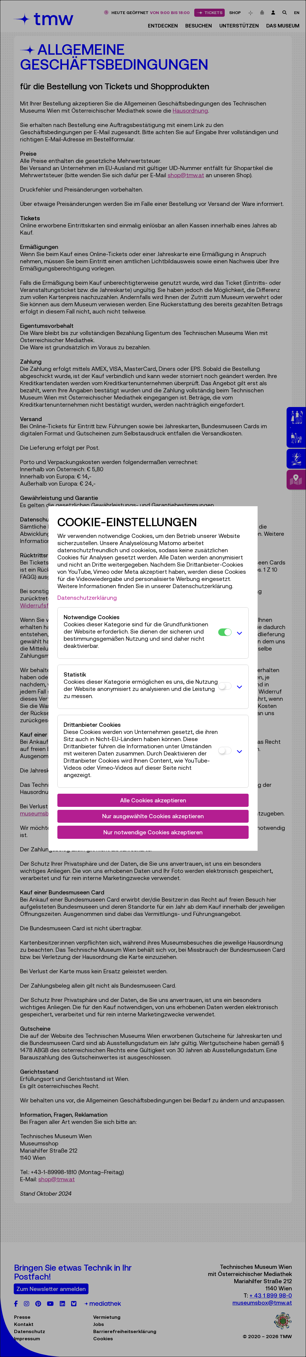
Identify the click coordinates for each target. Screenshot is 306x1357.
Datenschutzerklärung (87, 597)
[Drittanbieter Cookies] (225, 750)
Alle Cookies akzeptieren (153, 800)
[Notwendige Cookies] (225, 632)
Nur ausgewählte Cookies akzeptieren (153, 816)
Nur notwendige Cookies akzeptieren (153, 832)
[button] (238, 633)
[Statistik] (225, 686)
